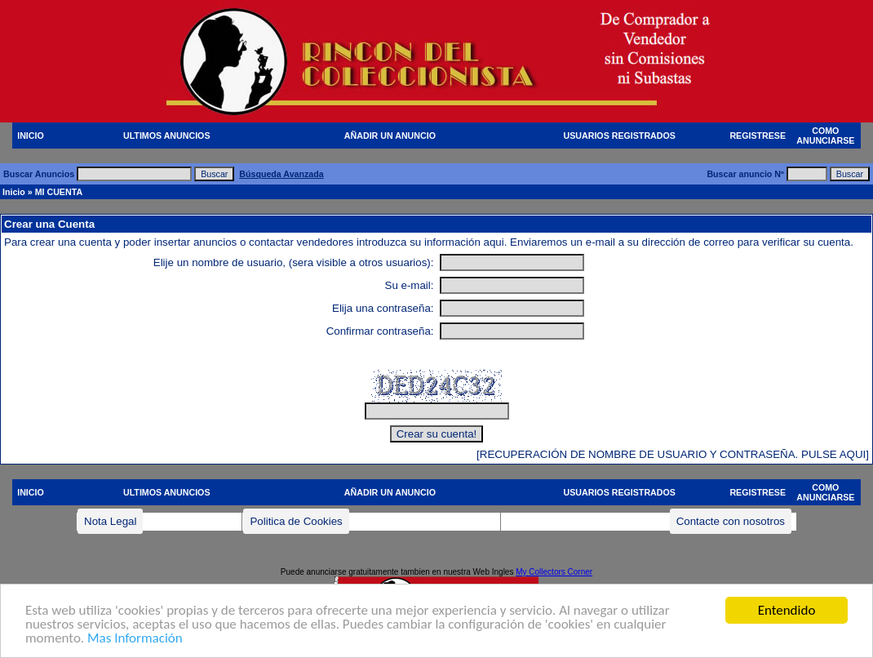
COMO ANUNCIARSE (825, 135)
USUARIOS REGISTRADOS (620, 135)
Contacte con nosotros (730, 521)
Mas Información (135, 638)
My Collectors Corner (554, 571)
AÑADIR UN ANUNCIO (390, 135)
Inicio (13, 192)
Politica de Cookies (296, 521)
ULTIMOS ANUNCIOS (166, 135)
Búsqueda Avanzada (281, 174)
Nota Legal (110, 521)
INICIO (30, 135)
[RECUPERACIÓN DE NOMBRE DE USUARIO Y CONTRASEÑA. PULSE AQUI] (672, 454)
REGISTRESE (757, 135)
